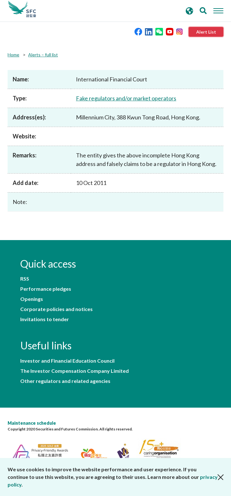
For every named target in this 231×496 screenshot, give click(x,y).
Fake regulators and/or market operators (126, 98)
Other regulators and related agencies (65, 381)
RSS (24, 278)
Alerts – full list (43, 54)
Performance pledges (45, 288)
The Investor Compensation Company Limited (74, 370)
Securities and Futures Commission (22, 9)
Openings (31, 299)
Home (13, 54)
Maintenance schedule (32, 423)
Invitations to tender (44, 319)
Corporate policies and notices (56, 309)
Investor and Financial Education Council (67, 360)
